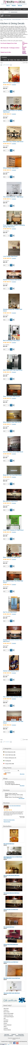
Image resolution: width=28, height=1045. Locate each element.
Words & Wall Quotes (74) (9, 757)
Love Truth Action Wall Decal (15, 805)
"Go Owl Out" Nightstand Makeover (12, 784)
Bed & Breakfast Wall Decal (11, 340)
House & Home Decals (16, 19)
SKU (8, 59)
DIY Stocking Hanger (9, 781)
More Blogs (22, 785)
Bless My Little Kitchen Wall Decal (11, 875)
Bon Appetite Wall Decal (10, 501)
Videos (5, 1026)
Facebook (6, 1028)
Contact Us (6, 1010)
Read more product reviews (9, 819)
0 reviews (14, 84)
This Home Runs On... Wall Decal (13, 197)
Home (1, 19)
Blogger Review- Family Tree (11, 793)
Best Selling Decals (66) (9, 752)
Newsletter (6, 1021)
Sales (23, 59)
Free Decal (6, 1020)
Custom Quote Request (9, 1016)
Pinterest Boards (7, 1029)
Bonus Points (6, 1011)
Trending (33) (7, 760)
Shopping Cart (10, 9)
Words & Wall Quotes (7, 19)
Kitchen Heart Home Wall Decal (11, 944)
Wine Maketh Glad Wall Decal (12, 422)
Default (18, 59)
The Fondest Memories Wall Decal (11, 892)
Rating (26, 59)
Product (11, 59)
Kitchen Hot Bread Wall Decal (12, 279)
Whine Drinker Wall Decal (10, 168)
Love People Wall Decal (10, 256)
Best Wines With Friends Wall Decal (12, 978)
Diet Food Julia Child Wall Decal (12, 370)
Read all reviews (7, 821)
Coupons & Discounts (8, 1015)
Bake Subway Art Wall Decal (11, 557)
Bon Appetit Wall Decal (9, 843)
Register (14, 5)
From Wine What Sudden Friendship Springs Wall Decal (14, 225)
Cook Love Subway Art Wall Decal (13, 530)
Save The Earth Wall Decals (11, 396)
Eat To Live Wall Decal (10, 612)
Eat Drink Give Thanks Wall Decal (13, 141)
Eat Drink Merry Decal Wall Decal (13, 452)
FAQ (5, 1018)
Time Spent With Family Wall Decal (12, 993)
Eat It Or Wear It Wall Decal (11, 82)
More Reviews (21, 798)
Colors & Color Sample (8, 1013)
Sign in (8, 5)
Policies (5, 1023)
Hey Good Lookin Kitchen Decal (12, 697)
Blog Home (22, 774)
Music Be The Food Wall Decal (12, 475)
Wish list (20, 5)
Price (15, 59)
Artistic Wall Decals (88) (9, 754)
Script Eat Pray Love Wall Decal (11, 961)
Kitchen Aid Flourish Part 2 (11, 671)
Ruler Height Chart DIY (10, 783)
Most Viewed (7, 772)
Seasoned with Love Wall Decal (11, 909)
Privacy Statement (7, 1024)
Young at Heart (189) (8, 763)
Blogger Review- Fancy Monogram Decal (13, 797)
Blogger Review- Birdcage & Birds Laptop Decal (14, 795)
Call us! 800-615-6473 (17, 9)
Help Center (6, 1008)
